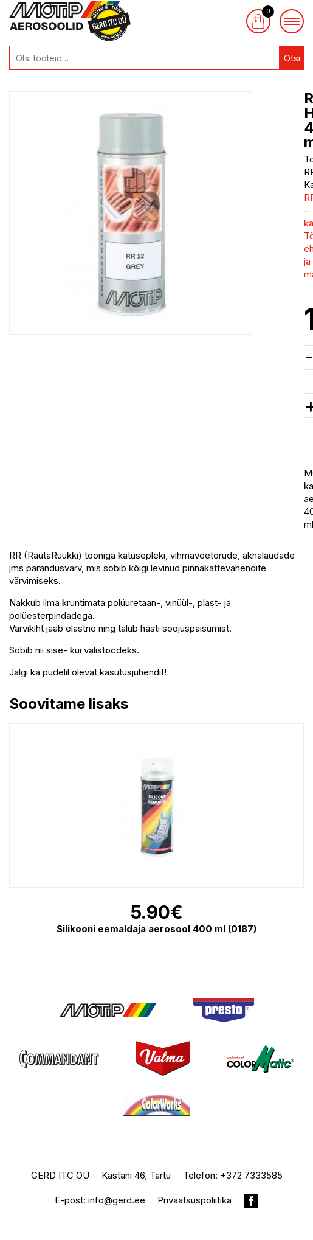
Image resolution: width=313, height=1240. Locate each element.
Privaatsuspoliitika (194, 1200)
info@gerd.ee (116, 1200)
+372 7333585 (251, 1175)
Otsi (292, 58)
